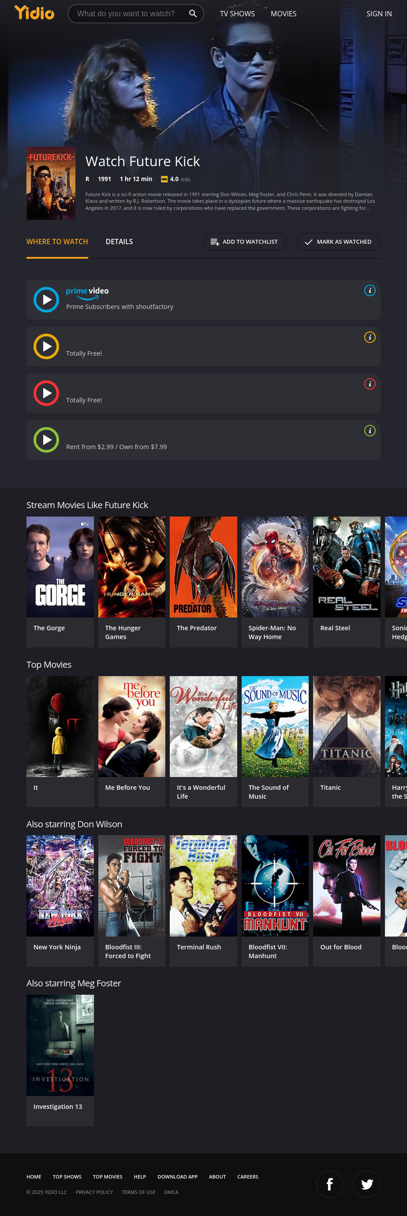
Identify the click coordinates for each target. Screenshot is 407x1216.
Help (140, 1176)
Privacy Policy (94, 1192)
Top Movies (108, 1176)
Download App (177, 1176)
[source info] (368, 290)
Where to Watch (57, 241)
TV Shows (237, 14)
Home (33, 1176)
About (217, 1176)
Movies (284, 14)
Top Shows (67, 1176)
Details (119, 241)
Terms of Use (138, 1192)
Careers (247, 1176)
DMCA (171, 1192)
